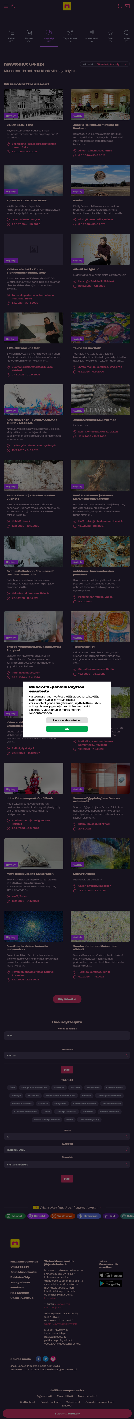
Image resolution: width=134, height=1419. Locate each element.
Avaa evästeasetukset (67, 720)
